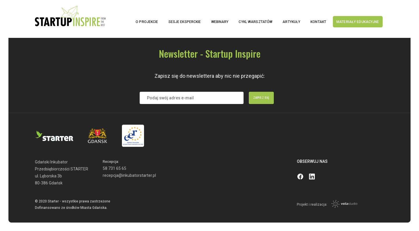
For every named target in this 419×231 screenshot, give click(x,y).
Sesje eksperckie (184, 22)
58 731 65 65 (114, 168)
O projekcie (147, 22)
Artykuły (291, 22)
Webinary (220, 22)
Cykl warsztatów (255, 22)
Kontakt (318, 22)
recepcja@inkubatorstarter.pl (129, 175)
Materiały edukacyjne (357, 22)
